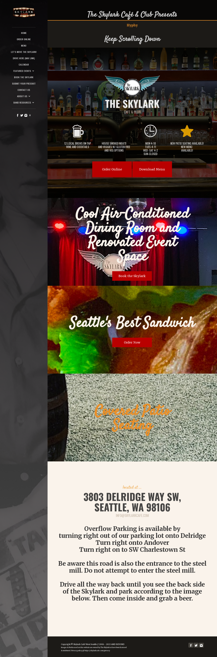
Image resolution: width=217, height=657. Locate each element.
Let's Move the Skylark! (24, 51)
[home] (24, 12)
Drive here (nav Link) (24, 58)
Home (24, 32)
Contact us (24, 89)
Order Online (112, 169)
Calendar (24, 64)
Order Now (132, 342)
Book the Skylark (23, 77)
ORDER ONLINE (24, 39)
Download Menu (152, 169)
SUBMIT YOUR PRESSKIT (24, 83)
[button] (23, 71)
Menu (23, 45)
